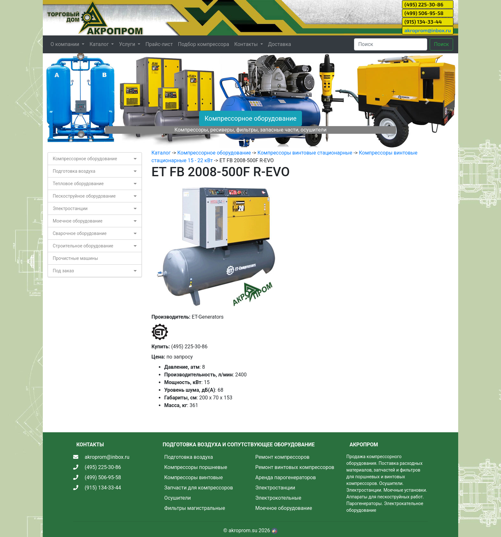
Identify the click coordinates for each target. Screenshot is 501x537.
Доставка (279, 44)
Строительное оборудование (83, 245)
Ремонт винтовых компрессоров (294, 467)
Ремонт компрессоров (282, 457)
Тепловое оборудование (78, 183)
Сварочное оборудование (80, 233)
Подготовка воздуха (74, 171)
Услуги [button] (127, 44)
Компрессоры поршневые (195, 467)
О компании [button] (65, 44)
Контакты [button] (246, 44)
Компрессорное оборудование (250, 118)
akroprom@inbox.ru (428, 30)
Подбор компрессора (203, 44)
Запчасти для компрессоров (198, 488)
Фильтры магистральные (194, 508)
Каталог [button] (99, 44)
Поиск (441, 44)
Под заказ (63, 270)
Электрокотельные (278, 498)
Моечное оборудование (78, 220)
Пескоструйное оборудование (84, 196)
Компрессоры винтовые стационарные (305, 153)
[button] (74, 101)
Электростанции (70, 208)
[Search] (390, 44)
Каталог (161, 153)
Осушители (177, 498)
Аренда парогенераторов (285, 477)
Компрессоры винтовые (193, 477)
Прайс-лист (159, 44)
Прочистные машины (75, 258)
